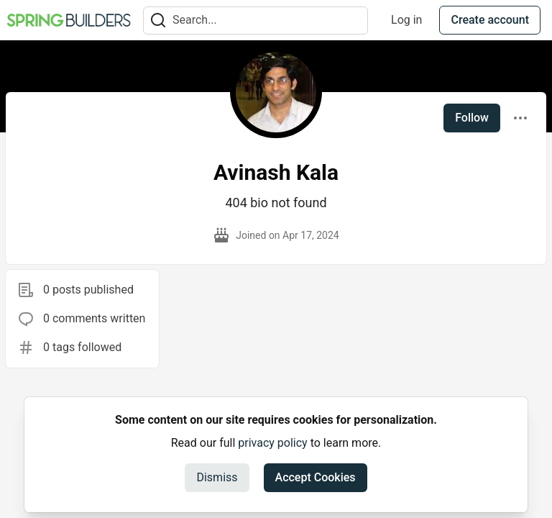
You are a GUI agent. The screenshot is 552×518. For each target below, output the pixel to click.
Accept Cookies (315, 477)
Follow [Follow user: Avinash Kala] (472, 117)
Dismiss (216, 477)
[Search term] (255, 20)
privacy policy (272, 443)
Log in (406, 20)
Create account (490, 20)
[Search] (158, 20)
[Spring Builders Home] (69, 20)
